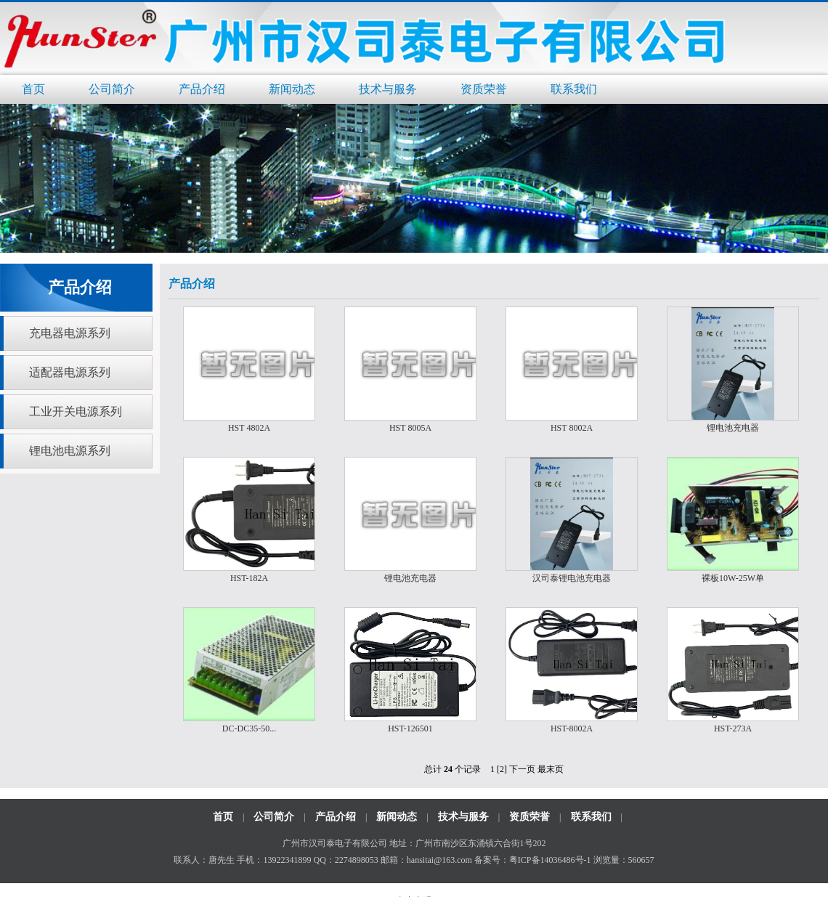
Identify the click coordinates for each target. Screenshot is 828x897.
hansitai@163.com (439, 860)
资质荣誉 (483, 89)
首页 (33, 89)
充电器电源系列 (69, 333)
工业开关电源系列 (75, 411)
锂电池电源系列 (69, 451)
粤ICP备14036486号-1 (550, 860)
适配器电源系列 (69, 372)
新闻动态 (292, 89)
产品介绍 (202, 89)
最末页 (550, 769)
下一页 (522, 769)
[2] (502, 769)
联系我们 (574, 89)
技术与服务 (388, 89)
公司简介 (112, 89)
